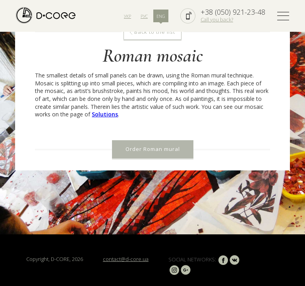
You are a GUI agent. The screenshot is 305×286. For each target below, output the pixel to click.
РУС (144, 16)
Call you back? (217, 19)
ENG (160, 16)
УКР (127, 16)
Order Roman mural (152, 149)
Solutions (105, 114)
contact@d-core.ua (126, 259)
